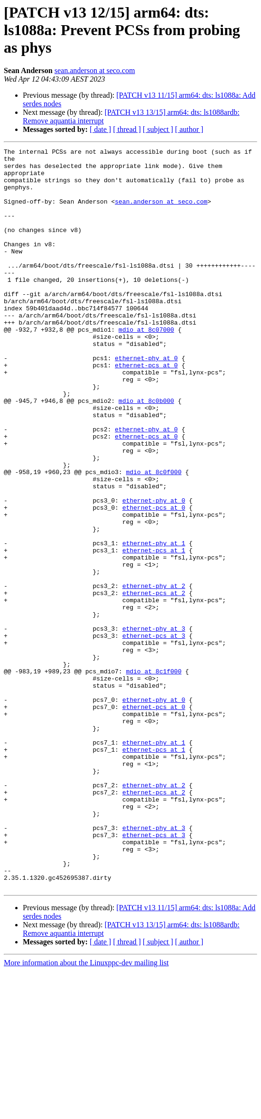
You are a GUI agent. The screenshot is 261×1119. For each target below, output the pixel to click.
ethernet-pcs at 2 (154, 682)
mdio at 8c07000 (146, 366)
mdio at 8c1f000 (153, 776)
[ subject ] (158, 129)
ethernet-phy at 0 (146, 400)
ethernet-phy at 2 (154, 674)
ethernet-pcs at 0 (146, 409)
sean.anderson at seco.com (95, 70)
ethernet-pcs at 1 (154, 631)
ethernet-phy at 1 (154, 622)
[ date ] (100, 129)
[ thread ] (127, 129)
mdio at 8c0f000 (153, 537)
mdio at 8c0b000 (146, 452)
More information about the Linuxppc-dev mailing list (86, 1111)
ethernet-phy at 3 (154, 725)
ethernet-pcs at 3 (154, 733)
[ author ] (189, 129)
